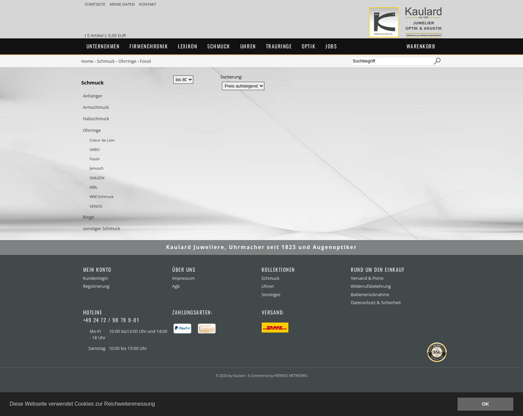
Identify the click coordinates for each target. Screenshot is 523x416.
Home (87, 61)
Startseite (95, 4)
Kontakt (148, 4)
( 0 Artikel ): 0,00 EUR (106, 35)
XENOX (96, 206)
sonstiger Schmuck (101, 228)
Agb (176, 286)
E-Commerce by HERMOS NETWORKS (277, 375)
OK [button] (485, 404)
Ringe (88, 217)
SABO (95, 149)
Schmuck (218, 46)
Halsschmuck (96, 119)
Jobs (331, 46)
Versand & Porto (367, 278)
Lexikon (187, 46)
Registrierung (96, 286)
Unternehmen (103, 46)
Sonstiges (271, 294)
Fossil (145, 61)
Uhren (248, 46)
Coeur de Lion (102, 140)
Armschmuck (96, 107)
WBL (94, 187)
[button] (158, 405)
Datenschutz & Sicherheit (376, 302)
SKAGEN (97, 177)
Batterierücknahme (370, 294)
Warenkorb (421, 46)
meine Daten (123, 4)
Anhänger (92, 96)
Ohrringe (127, 61)
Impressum (183, 278)
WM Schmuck (102, 196)
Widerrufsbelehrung (371, 286)
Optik (308, 46)
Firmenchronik (148, 46)
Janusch (97, 168)
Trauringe (279, 46)
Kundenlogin (95, 278)
